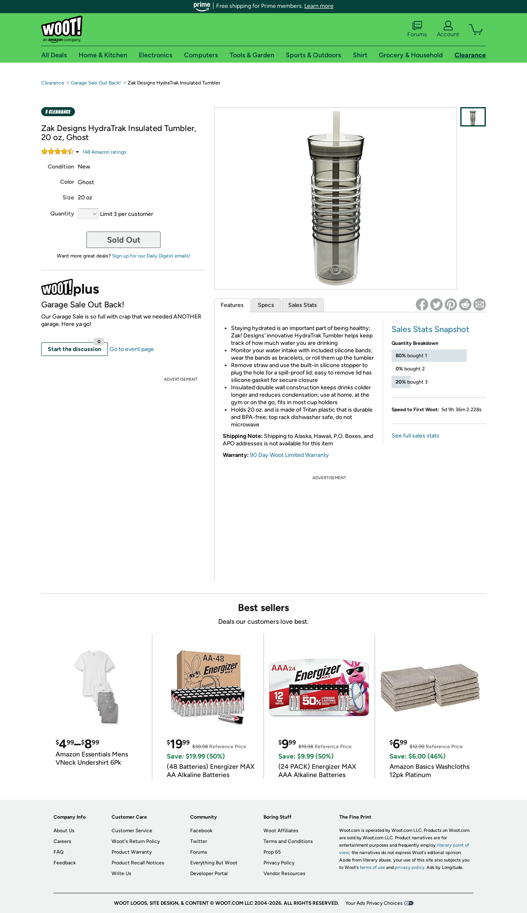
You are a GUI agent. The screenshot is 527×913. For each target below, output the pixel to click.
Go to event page (132, 349)
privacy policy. (410, 867)
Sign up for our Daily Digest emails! (151, 256)
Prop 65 (272, 852)
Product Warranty (132, 852)
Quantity (62, 213)
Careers (62, 841)
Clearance (52, 83)
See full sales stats (415, 435)
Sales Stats (302, 305)
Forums (417, 29)
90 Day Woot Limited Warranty (289, 455)
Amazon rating (104, 152)
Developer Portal (209, 873)
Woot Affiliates (281, 830)
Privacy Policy (279, 863)
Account (448, 29)
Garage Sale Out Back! (96, 83)
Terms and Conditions (288, 841)
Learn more (318, 5)
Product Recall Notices (138, 863)
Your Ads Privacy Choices (374, 903)
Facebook (201, 830)
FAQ (58, 852)
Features (232, 305)
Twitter (198, 841)
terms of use (372, 867)
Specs (266, 305)
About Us (64, 830)
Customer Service (132, 830)
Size (68, 197)
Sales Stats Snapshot (430, 329)
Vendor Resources (284, 873)
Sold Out (123, 240)
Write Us (121, 873)
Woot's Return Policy (136, 841)
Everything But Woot (214, 863)
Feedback (65, 863)
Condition (61, 166)
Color (67, 181)
